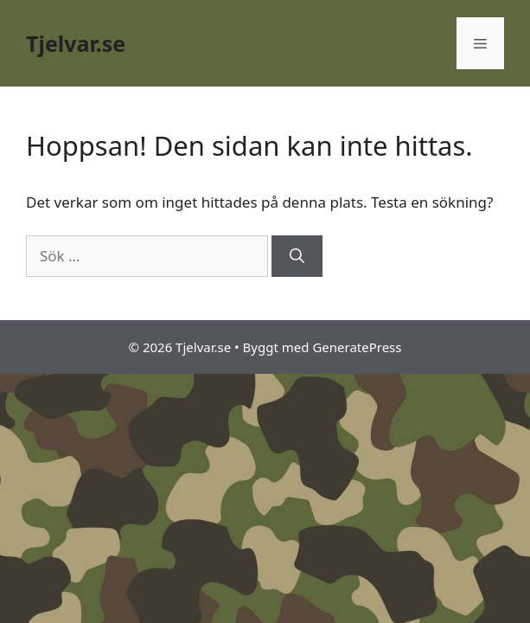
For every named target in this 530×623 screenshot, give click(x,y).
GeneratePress (356, 347)
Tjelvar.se (75, 43)
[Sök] (296, 256)
